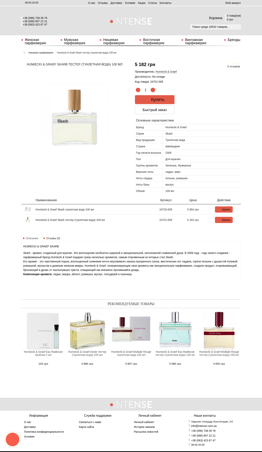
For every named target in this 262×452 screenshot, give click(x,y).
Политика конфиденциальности (44, 431)
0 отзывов (233, 66)
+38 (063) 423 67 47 (35, 24)
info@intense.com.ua (204, 425)
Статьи (152, 2)
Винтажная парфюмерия (195, 41)
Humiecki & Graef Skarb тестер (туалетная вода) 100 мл (70, 219)
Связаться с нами (90, 422)
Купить (155, 99)
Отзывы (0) (53, 238)
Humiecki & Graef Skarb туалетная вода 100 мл (65, 209)
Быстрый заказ (155, 110)
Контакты (165, 2)
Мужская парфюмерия (74, 41)
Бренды (234, 40)
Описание (32, 238)
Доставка (116, 2)
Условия (130, 2)
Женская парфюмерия (35, 41)
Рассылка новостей (146, 431)
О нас (91, 2)
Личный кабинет (144, 422)
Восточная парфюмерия (153, 41)
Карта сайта (86, 426)
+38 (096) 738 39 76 (35, 18)
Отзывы (103, 2)
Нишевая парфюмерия (114, 41)
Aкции (141, 2)
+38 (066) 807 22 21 (35, 21)
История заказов (144, 426)
